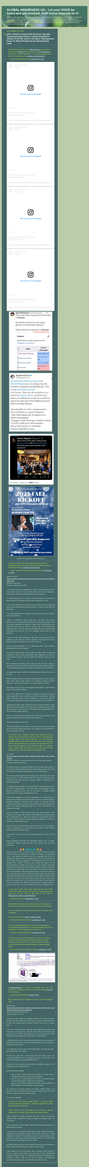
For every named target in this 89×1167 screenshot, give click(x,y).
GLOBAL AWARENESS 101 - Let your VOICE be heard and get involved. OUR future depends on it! (43, 11)
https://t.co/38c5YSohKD (33, 917)
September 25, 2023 (38, 920)
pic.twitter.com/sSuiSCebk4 (31, 567)
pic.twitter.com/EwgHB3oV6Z (35, 56)
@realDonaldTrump (15, 987)
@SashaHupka (13, 896)
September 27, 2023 (31, 898)
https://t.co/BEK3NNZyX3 (27, 896)
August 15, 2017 (33, 995)
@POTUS (22, 52)
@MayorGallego (34, 49)
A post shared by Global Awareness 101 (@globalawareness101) (32, 120)
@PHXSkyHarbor (44, 52)
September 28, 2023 (37, 59)
